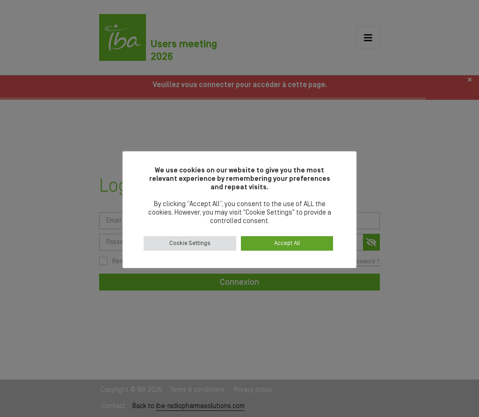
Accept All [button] (287, 243)
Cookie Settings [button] (189, 243)
